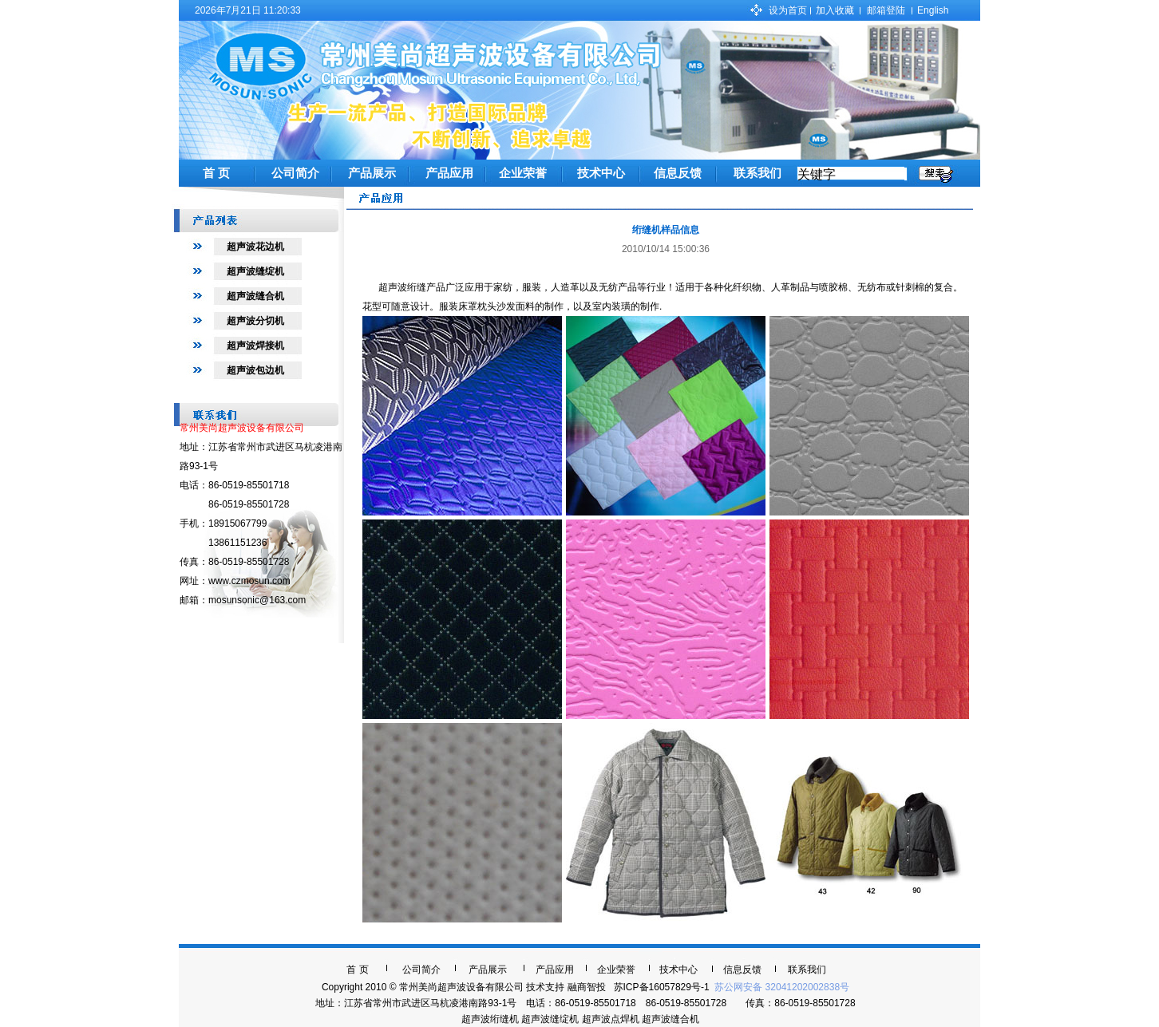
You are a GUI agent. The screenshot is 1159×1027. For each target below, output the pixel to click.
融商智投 (587, 987)
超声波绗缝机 (490, 1019)
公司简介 (295, 173)
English (932, 10)
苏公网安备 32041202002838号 (780, 987)
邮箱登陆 (886, 10)
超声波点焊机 (610, 1019)
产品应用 (449, 173)
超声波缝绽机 (550, 1019)
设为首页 (788, 10)
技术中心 (601, 173)
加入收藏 (835, 10)
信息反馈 (678, 173)
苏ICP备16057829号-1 (662, 987)
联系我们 (757, 173)
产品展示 (372, 173)
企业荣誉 (523, 173)
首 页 (216, 173)
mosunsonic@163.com (257, 600)
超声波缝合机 (670, 1019)
